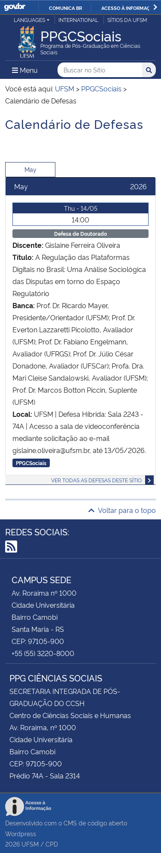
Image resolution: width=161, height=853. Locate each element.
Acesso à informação (129, 7)
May (30, 169)
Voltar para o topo (122, 510)
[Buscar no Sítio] (100, 70)
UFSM (30, 844)
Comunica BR (65, 7)
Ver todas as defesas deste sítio (96, 480)
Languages (29, 19)
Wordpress (20, 833)
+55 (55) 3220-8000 (43, 653)
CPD (52, 844)
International (78, 19)
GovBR (14, 7)
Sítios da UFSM (127, 19)
